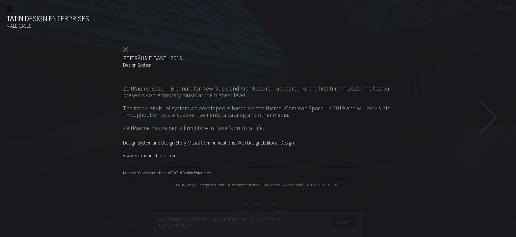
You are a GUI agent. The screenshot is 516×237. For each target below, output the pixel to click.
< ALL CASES (19, 26)
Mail (337, 184)
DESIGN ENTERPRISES (48, 18)
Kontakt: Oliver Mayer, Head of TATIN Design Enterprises (167, 172)
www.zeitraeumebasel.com (149, 155)
